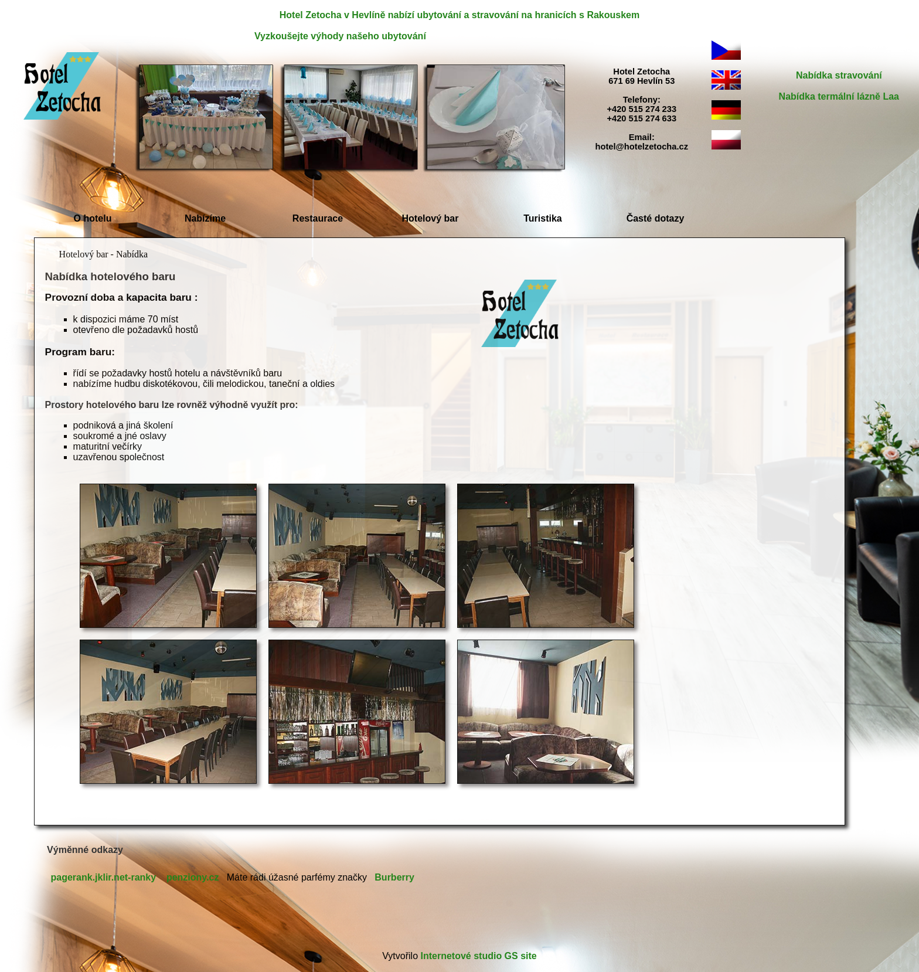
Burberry (394, 877)
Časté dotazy (656, 218)
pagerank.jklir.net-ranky (103, 877)
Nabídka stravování (839, 75)
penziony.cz (192, 877)
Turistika (542, 218)
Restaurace (317, 218)
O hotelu (93, 218)
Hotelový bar (430, 218)
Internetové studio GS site (478, 956)
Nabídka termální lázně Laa (839, 96)
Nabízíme (205, 218)
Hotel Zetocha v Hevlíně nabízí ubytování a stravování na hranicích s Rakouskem (459, 15)
